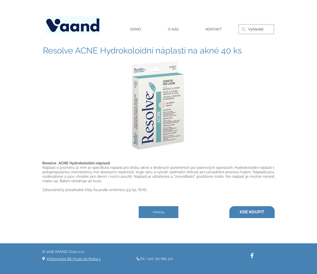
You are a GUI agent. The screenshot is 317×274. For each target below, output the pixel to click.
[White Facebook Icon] (252, 255)
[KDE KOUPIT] (252, 212)
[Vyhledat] (256, 29)
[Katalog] (158, 212)
